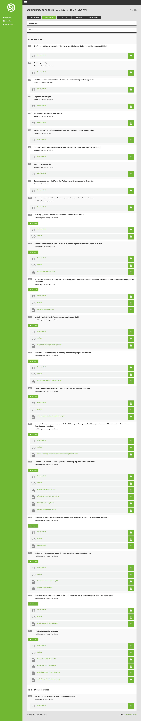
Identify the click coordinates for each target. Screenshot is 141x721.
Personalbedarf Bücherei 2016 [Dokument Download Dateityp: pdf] (46, 659)
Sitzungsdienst (131, 714)
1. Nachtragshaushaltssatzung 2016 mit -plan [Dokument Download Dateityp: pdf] (51, 416)
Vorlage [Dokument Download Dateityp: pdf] (39, 236)
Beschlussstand (93, 17)
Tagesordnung (49, 17)
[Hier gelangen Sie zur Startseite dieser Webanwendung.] (11, 7)
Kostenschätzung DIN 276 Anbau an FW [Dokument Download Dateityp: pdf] (49, 380)
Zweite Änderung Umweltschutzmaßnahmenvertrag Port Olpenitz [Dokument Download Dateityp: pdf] (57, 454)
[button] (11, 24)
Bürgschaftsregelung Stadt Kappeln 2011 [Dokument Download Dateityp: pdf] (49, 345)
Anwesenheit (79, 17)
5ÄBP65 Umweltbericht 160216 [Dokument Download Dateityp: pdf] (46, 509)
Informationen (34, 17)
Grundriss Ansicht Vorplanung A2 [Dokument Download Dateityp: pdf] (47, 581)
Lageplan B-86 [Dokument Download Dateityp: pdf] (41, 545)
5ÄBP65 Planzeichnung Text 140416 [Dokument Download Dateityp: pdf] (48, 496)
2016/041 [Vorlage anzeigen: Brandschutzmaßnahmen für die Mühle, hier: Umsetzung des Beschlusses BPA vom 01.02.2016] (34, 252)
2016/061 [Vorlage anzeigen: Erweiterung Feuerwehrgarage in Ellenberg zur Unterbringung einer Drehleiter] (34, 361)
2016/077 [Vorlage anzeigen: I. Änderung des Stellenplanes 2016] (34, 639)
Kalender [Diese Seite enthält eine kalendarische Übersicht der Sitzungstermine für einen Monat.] (7, 21)
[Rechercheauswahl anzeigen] (131, 9)
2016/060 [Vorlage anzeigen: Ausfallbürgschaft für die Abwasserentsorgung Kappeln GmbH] (34, 325)
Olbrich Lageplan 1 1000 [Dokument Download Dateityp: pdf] (44, 587)
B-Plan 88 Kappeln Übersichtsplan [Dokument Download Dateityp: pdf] (47, 623)
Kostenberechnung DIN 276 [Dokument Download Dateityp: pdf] (45, 309)
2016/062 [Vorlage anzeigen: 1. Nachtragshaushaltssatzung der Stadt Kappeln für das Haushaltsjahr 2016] (34, 397)
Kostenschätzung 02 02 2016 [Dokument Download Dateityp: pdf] (46, 271)
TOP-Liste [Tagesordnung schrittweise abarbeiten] (64, 17)
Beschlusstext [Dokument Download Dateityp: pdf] (41, 55)
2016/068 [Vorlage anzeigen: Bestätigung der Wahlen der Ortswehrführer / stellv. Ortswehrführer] (34, 223)
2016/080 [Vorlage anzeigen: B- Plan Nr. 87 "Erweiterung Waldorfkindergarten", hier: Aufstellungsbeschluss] (34, 561)
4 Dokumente (33, 30)
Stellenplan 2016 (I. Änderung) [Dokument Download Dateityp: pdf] (46, 665)
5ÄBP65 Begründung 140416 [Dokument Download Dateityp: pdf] (45, 503)
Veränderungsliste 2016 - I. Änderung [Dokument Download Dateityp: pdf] (48, 672)
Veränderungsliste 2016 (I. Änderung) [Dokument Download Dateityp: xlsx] (48, 679)
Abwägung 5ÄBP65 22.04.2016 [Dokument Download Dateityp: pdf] (46, 489)
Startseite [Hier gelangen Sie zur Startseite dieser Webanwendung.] (7, 17)
